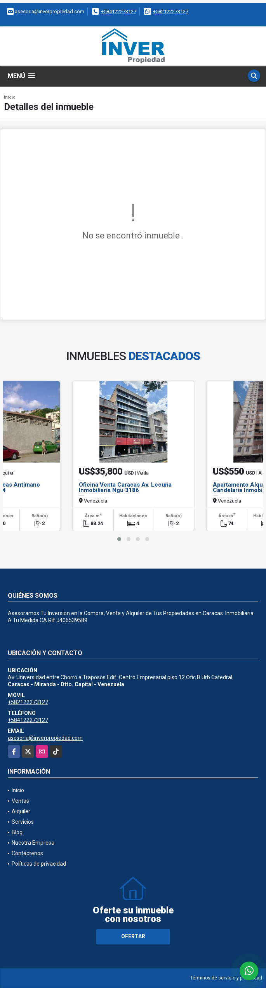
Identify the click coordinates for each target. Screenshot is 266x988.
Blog (17, 832)
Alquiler (21, 811)
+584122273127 (118, 11)
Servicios (23, 822)
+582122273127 (170, 11)
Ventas (20, 801)
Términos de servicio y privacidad (226, 978)
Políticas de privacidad (39, 864)
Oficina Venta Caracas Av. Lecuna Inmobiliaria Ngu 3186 (125, 487)
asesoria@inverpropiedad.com (45, 738)
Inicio (10, 97)
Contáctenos (27, 853)
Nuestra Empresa (33, 843)
